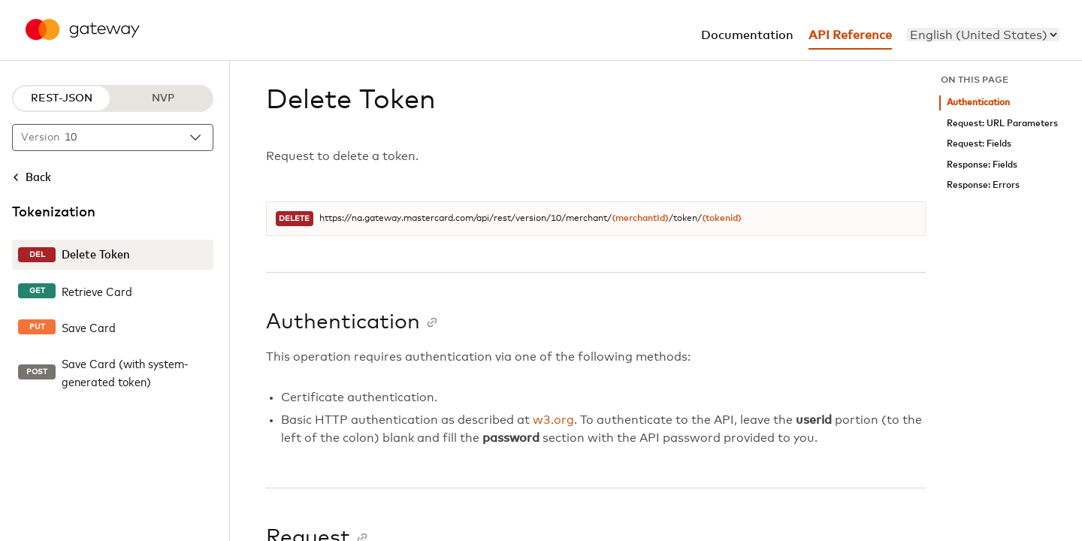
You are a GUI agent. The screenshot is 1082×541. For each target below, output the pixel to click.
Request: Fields (979, 144)
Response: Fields (982, 165)
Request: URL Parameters (1002, 123)
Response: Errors (983, 185)
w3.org (553, 420)
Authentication (978, 102)
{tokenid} (722, 218)
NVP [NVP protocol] (163, 98)
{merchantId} (640, 218)
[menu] (983, 34)
